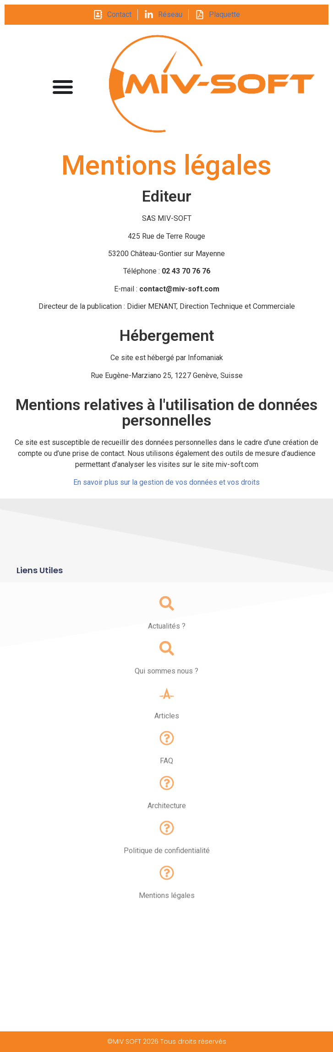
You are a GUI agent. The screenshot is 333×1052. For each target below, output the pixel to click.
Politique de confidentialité (167, 861)
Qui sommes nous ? (166, 681)
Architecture (166, 816)
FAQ (166, 771)
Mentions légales (167, 906)
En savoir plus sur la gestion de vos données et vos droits (166, 482)
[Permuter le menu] (63, 87)
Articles (166, 726)
